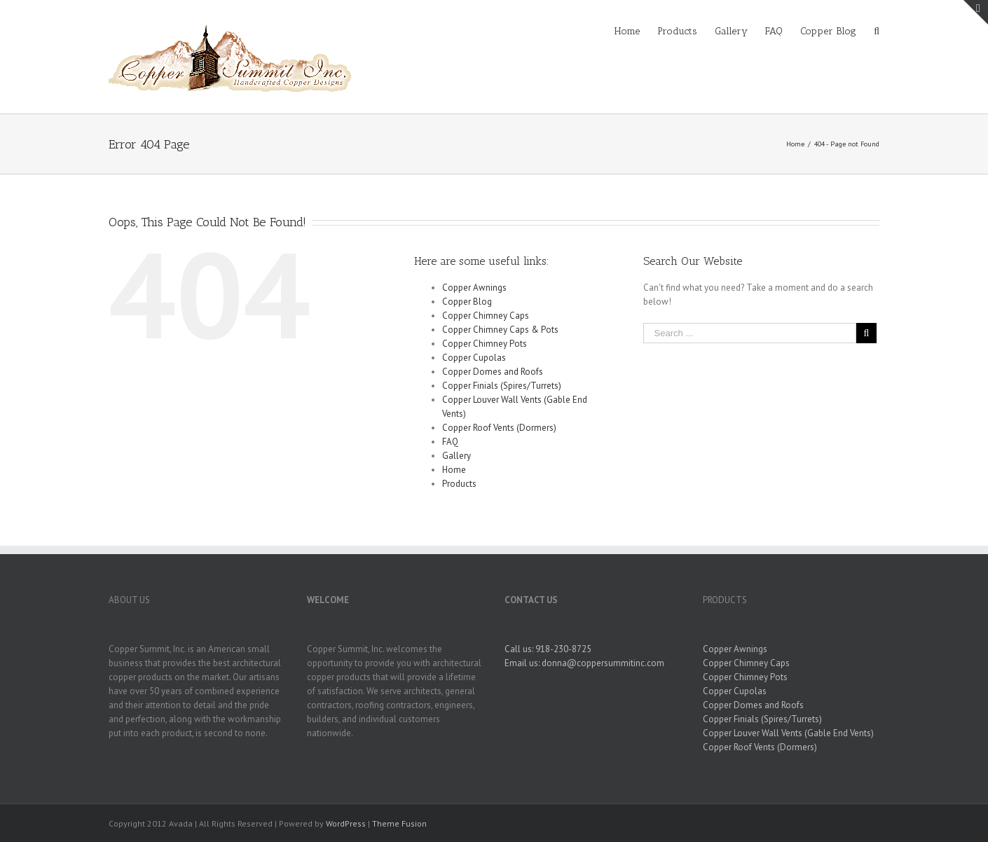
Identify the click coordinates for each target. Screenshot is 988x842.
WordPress (346, 823)
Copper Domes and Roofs (492, 372)
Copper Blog (467, 302)
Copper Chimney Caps (485, 316)
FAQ (450, 442)
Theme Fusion (399, 823)
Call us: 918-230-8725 (548, 649)
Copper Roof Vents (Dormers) (499, 428)
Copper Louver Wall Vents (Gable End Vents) (788, 733)
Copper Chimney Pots (484, 344)
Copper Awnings (474, 288)
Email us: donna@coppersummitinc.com (584, 663)
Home (454, 470)
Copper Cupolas (474, 358)
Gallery (456, 456)
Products (459, 484)
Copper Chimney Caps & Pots (500, 330)
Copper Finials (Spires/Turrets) (501, 386)
